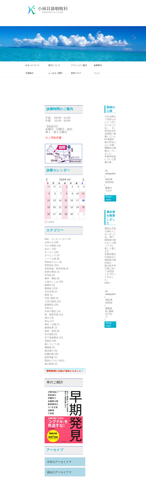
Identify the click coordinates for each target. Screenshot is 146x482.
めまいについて (32, 65)
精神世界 (49, 327)
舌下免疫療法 (51, 337)
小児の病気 (50, 301)
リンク (97, 73)
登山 (47, 321)
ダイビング (50, 255)
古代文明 (49, 291)
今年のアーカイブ (59, 462)
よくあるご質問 (55, 73)
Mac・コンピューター (56, 239)
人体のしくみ (51, 281)
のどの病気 (50, 245)
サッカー (49, 252)
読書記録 (49, 354)
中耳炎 (48, 275)
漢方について (54, 65)
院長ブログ (76, 73)
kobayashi (110, 173)
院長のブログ (51, 360)
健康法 (48, 285)
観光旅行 (49, 350)
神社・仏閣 (50, 324)
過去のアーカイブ (59, 472)
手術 (47, 308)
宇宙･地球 (50, 298)
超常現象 (49, 357)
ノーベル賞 (50, 258)
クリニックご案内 (79, 65)
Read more (108, 198)
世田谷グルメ (51, 262)
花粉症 (48, 341)
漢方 (47, 318)
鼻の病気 (49, 364)
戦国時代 (49, 304)
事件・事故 (50, 278)
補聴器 (48, 347)
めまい (48, 249)
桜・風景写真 (51, 314)
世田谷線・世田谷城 (55, 268)
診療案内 (98, 65)
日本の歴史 (50, 311)
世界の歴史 (50, 272)
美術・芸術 (50, 331)
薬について (50, 344)
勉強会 (48, 288)
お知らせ (49, 242)
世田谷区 (49, 265)
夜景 (47, 295)
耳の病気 (49, 334)
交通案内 (29, 73)
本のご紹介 (54, 382)
